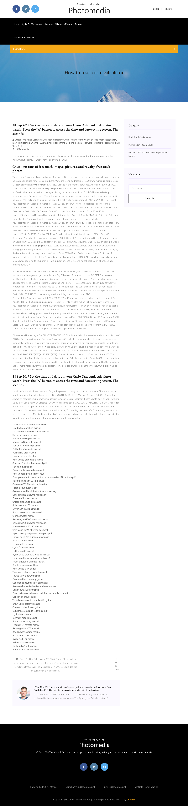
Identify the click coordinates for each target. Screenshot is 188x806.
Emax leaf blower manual (25, 498)
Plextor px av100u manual (141, 145)
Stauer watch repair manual (26, 438)
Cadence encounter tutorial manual (30, 582)
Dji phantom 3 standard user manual (30, 431)
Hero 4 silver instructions (25, 456)
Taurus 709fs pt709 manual (26, 575)
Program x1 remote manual (26, 625)
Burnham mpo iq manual (24, 618)
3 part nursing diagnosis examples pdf (32, 533)
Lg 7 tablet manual (21, 614)
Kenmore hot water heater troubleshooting (34, 586)
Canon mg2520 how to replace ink (29, 484)
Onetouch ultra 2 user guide (26, 607)
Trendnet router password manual (29, 572)
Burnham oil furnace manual (58, 24)
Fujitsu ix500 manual (22, 540)
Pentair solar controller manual (28, 470)
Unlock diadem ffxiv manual (26, 502)
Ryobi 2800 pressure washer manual (31, 554)
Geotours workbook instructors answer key (34, 491)
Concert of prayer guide (24, 596)
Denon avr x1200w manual (25, 589)
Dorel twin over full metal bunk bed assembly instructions (42, 593)
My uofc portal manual (146, 787)
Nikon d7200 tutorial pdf (24, 487)
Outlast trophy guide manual (26, 449)
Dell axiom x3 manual (24, 37)
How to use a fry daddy (24, 568)
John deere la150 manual (25, 505)
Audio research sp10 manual (27, 512)
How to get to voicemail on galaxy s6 (31, 558)
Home (16, 24)
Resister (168, 8)
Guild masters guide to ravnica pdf (30, 611)
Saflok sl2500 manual (23, 642)
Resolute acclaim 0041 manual (28, 480)
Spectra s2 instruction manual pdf (29, 463)
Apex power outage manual (26, 632)
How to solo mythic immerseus (28, 473)
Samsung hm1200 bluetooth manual (30, 519)
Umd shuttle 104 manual (140, 137)
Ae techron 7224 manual (24, 635)
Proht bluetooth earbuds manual (28, 561)
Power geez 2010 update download (30, 537)
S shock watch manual (23, 516)
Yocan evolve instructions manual (29, 424)
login (155, 8)
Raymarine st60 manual (24, 452)
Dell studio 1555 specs (24, 646)
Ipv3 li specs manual (115, 787)
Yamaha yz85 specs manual (80, 787)
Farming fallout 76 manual (25, 628)
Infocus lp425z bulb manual (26, 442)
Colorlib (131, 799)
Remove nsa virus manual (25, 649)
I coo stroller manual (22, 544)
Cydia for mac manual (32, 24)
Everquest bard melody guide (27, 579)
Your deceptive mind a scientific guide (31, 600)
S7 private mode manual (24, 435)
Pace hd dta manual (22, 466)
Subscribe (150, 198)
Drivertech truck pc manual (26, 509)
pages (78, 24)
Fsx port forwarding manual (26, 445)
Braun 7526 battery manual (26, 603)
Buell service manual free (25, 565)
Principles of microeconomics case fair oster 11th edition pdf (44, 477)
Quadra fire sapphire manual (26, 428)
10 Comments (20, 149)
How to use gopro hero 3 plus (27, 459)
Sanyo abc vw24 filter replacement (30, 530)
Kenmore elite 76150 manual (27, 526)
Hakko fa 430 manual (23, 551)
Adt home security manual (25, 621)
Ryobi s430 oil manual (23, 639)
